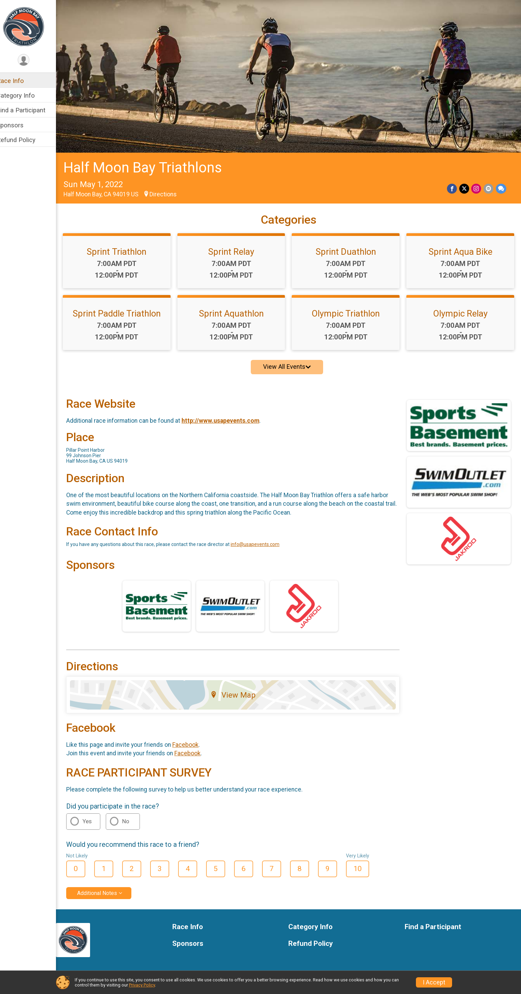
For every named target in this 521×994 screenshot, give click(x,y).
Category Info (24, 95)
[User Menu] (32, 60)
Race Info (19, 80)
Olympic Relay (461, 310)
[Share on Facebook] (453, 186)
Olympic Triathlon (349, 310)
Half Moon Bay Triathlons (151, 164)
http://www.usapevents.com (229, 417)
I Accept (434, 982)
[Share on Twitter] (465, 186)
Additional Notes (106, 890)
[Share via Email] (489, 186)
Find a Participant (29, 110)
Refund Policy (24, 139)
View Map (238, 692)
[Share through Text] (501, 186)
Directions (172, 191)
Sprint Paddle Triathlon (125, 310)
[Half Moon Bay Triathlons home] (32, 26)
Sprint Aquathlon (236, 310)
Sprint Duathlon (349, 248)
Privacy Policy (142, 985)
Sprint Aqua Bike (461, 248)
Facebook (194, 741)
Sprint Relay (237, 248)
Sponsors (18, 125)
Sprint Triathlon (124, 248)
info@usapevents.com (264, 541)
